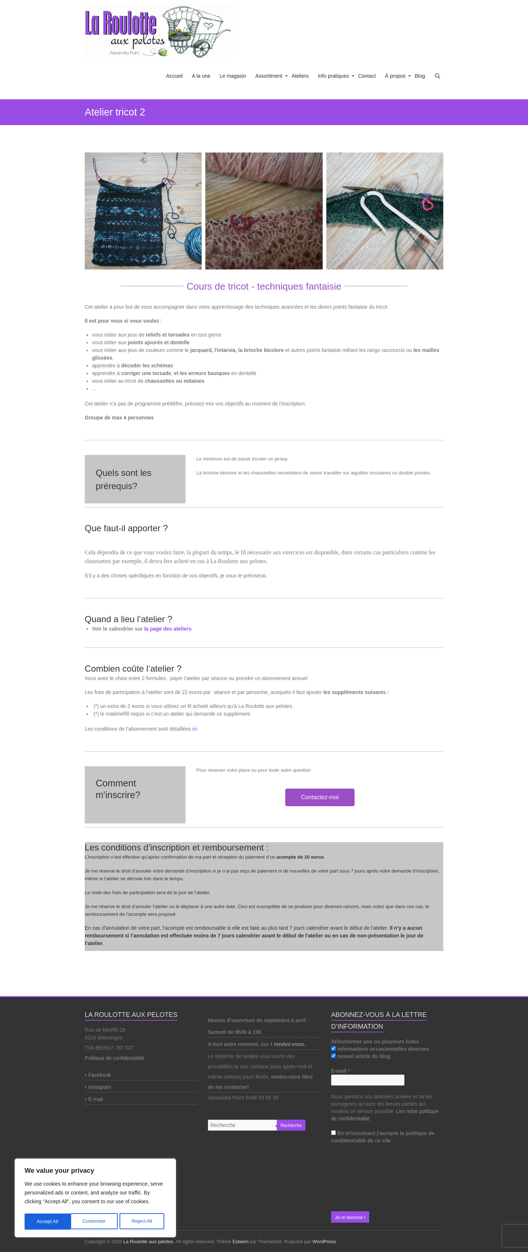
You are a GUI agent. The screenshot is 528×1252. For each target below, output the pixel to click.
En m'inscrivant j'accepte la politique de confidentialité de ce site (382, 1136)
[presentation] (361, 1178)
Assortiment (268, 76)
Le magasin (233, 76)
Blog (420, 76)
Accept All (143, 1222)
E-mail (95, 1099)
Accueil (174, 76)
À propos (395, 76)
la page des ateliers (167, 629)
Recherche (291, 1125)
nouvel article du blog (360, 1056)
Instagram (99, 1087)
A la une (201, 76)
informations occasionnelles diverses (380, 1049)
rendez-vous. (290, 1044)
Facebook (99, 1075)
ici (194, 729)
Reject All (96, 1222)
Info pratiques (333, 76)
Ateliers (300, 76)
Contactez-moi (320, 797)
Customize (48, 1222)
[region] (95, 1198)
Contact (367, 76)
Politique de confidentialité (114, 1058)
